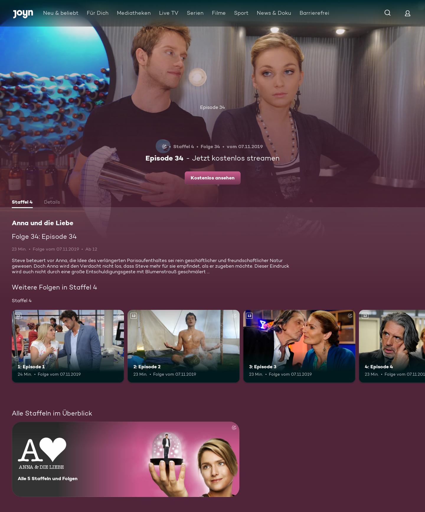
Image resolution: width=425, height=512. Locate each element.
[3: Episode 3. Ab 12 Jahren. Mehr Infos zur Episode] (299, 346)
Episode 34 (212, 107)
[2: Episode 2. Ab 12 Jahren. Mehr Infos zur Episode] (184, 346)
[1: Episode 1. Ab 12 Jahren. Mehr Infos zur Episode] (68, 346)
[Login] (408, 13)
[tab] (22, 202)
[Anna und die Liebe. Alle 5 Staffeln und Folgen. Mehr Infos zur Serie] (125, 459)
